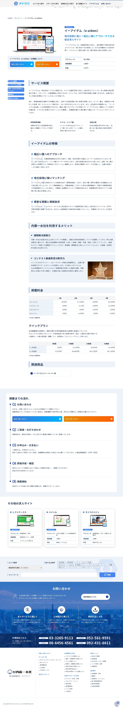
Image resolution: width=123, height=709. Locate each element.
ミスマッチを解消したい (73, 656)
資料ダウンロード (113, 1)
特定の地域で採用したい (73, 666)
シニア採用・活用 (97, 664)
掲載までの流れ (13, 98)
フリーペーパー (73, 567)
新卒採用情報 (96, 684)
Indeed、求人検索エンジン (77, 565)
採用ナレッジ (94, 653)
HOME (10, 18)
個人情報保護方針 (14, 676)
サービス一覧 (43, 657)
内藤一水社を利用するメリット (15, 90)
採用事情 (94, 659)
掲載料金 (11, 94)
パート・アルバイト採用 (83, 562)
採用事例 (110, 6)
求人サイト (18, 18)
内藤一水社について (60, 6)
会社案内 (93, 671)
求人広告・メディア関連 (99, 661)
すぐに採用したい (71, 661)
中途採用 (61, 562)
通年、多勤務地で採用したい (74, 659)
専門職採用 (43, 665)
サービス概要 (12, 81)
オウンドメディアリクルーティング (50, 660)
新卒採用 (70, 562)
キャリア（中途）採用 (72, 679)
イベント (95, 567)
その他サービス (44, 670)
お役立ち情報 (96, 656)
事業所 (94, 676)
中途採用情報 (96, 686)
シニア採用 (69, 689)
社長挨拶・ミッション (98, 679)
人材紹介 (42, 667)
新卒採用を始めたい (72, 669)
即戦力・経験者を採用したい (74, 664)
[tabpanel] (34, 40)
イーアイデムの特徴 (14, 85)
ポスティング (86, 567)
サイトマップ (26, 676)
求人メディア (44, 662)
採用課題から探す (69, 653)
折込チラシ (62, 567)
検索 (107, 575)
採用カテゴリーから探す (71, 676)
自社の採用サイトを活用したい (75, 671)
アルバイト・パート (72, 681)
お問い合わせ (106, 13)
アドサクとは (94, 13)
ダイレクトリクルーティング (97, 565)
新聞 (110, 565)
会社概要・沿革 (96, 673)
